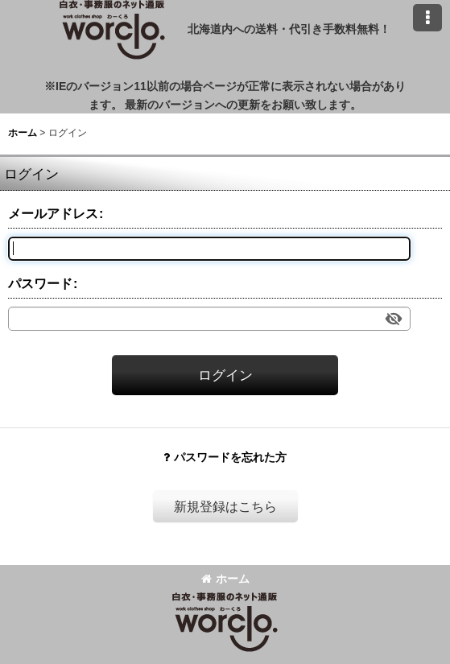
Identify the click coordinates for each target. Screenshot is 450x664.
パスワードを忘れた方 (225, 457)
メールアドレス (53, 213)
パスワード (40, 283)
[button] (427, 17)
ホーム (225, 578)
